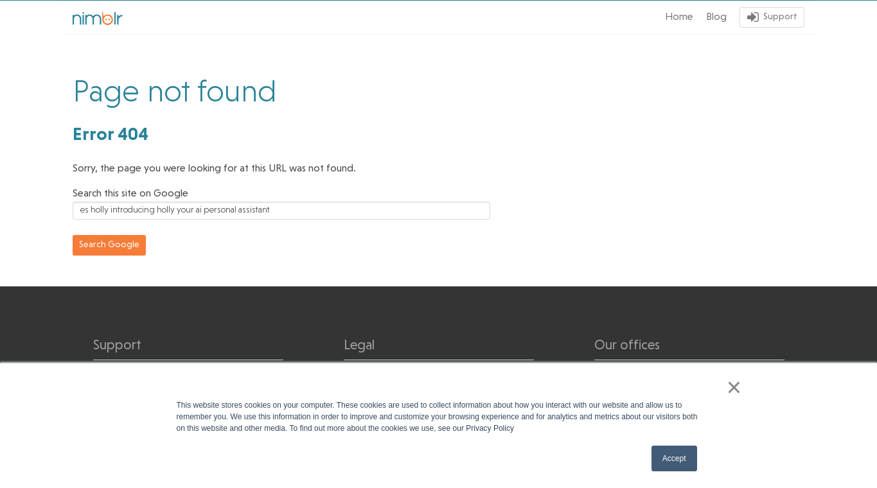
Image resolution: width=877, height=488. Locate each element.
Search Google (109, 245)
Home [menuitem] (679, 17)
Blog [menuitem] (716, 17)
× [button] (734, 387)
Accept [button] (674, 458)
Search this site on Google (130, 194)
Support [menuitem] (780, 17)
